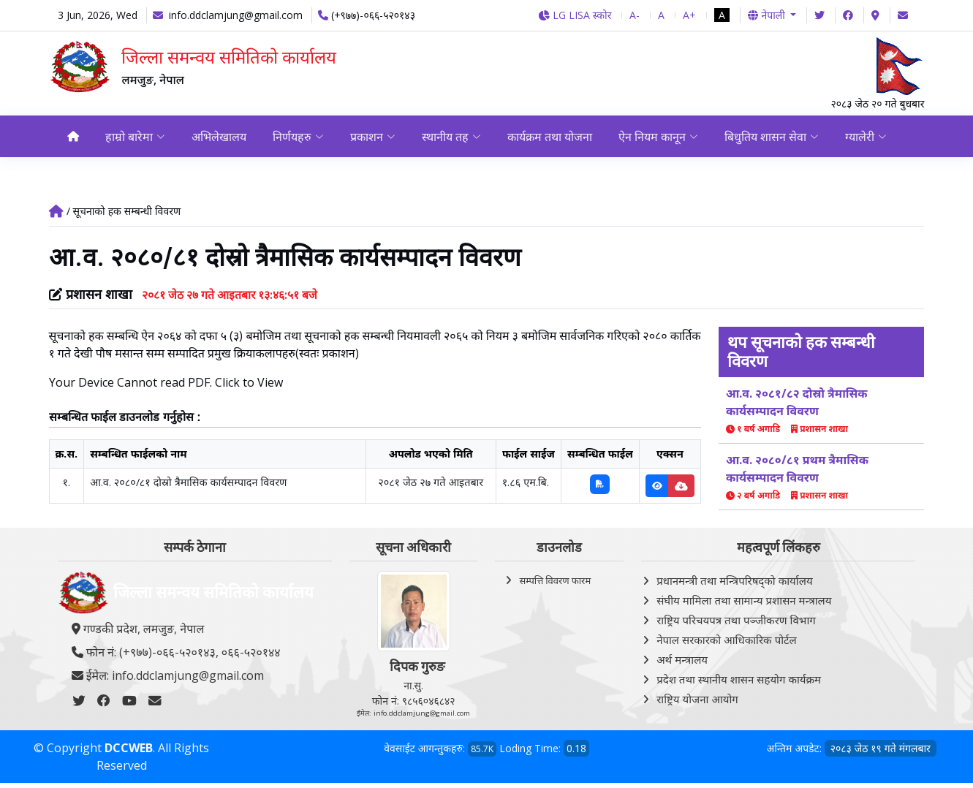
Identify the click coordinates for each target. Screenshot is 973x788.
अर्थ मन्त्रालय (682, 659)
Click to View (249, 382)
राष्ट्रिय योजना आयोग (697, 699)
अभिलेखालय (219, 136)
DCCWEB (129, 748)
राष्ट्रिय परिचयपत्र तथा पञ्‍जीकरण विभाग (736, 620)
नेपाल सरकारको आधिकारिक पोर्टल (726, 639)
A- (634, 15)
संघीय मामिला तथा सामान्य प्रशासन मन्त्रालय (743, 600)
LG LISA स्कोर (575, 15)
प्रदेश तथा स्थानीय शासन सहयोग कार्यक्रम (738, 679)
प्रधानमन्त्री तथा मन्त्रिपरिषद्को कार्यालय (734, 580)
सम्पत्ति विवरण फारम (555, 580)
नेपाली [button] (767, 15)
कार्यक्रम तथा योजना (552, 136)
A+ (689, 15)
